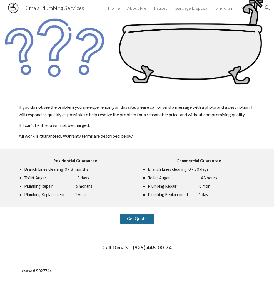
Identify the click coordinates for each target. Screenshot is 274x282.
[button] (267, 7)
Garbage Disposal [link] (191, 8)
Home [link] (114, 8)
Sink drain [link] (224, 8)
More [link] (246, 8)
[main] (137, 121)
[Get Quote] (137, 218)
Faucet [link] (160, 8)
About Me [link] (136, 8)
